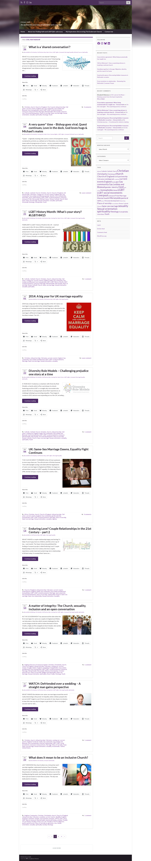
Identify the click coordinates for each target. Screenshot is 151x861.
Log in (99, 225)
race (55, 823)
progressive (50, 823)
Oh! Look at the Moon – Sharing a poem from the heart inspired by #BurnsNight (111, 97)
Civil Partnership (41, 52)
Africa (26, 514)
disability (58, 817)
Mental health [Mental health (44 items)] (103, 198)
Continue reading (30, 76)
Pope (64, 745)
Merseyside (57, 111)
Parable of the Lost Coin (39, 821)
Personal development (32, 113)
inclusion (46, 818)
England (38, 108)
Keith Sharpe (37, 197)
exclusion (25, 818)
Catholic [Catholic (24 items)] (104, 171)
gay (43, 108)
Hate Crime (49, 52)
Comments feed (102, 232)
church (33, 107)
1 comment (87, 279)
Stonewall (25, 202)
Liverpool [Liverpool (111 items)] (102, 195)
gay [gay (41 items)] (117, 182)
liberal (28, 820)
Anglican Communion (30, 815)
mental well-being (51, 820)
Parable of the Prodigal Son (55, 821)
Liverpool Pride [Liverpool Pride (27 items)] (113, 196)
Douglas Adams (31, 668)
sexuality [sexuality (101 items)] (123, 205)
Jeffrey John (59, 818)
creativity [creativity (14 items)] (116, 179)
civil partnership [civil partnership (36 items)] (121, 176)
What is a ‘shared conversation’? (49, 47)
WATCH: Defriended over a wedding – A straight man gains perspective (55, 685)
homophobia (35, 110)
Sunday (45, 825)
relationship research (54, 594)
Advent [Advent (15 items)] (99, 171)
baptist (45, 665)
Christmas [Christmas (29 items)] (111, 174)
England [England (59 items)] (108, 181)
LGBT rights (56, 52)
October (61, 671)
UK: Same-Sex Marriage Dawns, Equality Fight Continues (59, 450)
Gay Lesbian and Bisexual (36, 196)
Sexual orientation (43, 200)
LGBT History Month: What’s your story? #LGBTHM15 (55, 213)
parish (24, 823)
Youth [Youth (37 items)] (107, 214)
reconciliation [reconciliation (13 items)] (115, 203)
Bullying (33, 218)
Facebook (35, 742)
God (29, 110)
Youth (50, 115)
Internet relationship (45, 743)
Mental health (49, 111)
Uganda (54, 519)
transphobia (38, 202)
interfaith (25, 197)
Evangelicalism (54, 668)
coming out (40, 194)
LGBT (45, 110)
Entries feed (101, 228)
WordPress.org (101, 236)
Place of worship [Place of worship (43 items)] (104, 203)
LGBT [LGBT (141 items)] (121, 189)
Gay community (49, 108)
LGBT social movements (54, 110)
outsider (59, 820)
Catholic (26, 193)
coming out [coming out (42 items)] (109, 179)
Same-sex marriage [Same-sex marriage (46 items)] (110, 206)
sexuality (32, 115)
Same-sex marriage (57, 113)
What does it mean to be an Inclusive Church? (58, 757)
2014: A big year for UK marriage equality (56, 296)
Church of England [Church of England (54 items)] (105, 176)
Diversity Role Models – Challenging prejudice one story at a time (59, 372)
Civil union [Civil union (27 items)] (100, 179)
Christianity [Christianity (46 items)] (102, 174)
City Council (51, 107)
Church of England (41, 107)
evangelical (45, 668)
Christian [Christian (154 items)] (123, 170)
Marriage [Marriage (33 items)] (122, 196)
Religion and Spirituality (49, 672)
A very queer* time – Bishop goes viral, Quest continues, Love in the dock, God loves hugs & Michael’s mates (54, 128)
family (51, 280)
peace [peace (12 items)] (102, 201)
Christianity (34, 52)
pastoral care (26, 672)
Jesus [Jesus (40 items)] (115, 190)
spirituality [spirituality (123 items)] (103, 211)
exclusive (31, 818)
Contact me (109, 31)
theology (45, 115)
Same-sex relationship (35, 596)
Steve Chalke (51, 674)
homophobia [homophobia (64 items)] (107, 190)
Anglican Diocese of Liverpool (33, 665)
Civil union (33, 194)
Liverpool (61, 52)
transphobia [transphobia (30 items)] (123, 212)
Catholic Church (35, 193)
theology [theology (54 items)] (114, 211)
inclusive (51, 818)
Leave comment (86, 193)
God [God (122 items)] (121, 186)
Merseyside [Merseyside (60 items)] (115, 198)
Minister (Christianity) (51, 671)
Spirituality (85, 52)
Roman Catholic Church (57, 199)
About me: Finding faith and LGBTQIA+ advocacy (45, 31)
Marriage (41, 111)
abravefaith (26, 52)
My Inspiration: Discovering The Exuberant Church (84, 31)
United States (26, 748)
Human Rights (54, 134)
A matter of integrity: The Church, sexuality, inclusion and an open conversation (57, 607)
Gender (37, 818)
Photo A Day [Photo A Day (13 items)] (122, 201)
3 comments (87, 107)
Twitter (62, 746)
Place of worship (45, 113)
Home (23, 31)
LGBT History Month (57, 282)
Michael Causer (78, 52)
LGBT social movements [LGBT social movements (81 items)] (109, 192)
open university (60, 593)
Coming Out (40, 134)
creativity (42, 817)
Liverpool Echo (40, 745)
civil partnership (60, 107)
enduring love (26, 591)
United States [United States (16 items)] (100, 214)
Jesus (41, 110)
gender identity (49, 196)
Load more (57, 848)
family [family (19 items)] (113, 182)
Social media (56, 746)
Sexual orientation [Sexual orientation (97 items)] (107, 208)
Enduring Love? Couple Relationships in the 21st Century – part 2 (60, 530)
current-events (31, 108)
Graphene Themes (34, 858)
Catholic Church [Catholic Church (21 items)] (112, 171)
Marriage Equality (68, 52)
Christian (27, 107)
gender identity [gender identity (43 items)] (111, 187)
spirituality (39, 115)
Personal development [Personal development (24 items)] (111, 201)
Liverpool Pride (33, 111)
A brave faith (28, 21)
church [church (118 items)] (119, 173)
